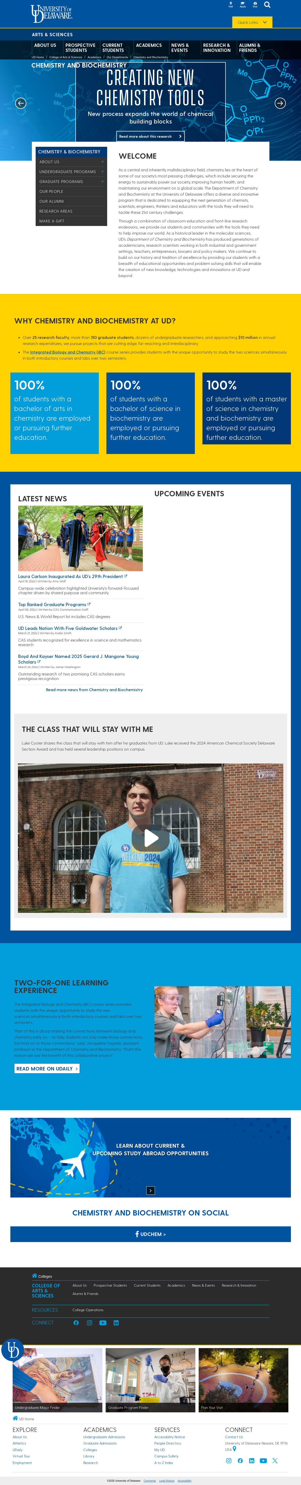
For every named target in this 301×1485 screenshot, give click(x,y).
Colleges (90, 1450)
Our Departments (117, 57)
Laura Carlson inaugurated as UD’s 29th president (70, 576)
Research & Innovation (217, 48)
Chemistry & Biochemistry (69, 151)
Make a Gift (51, 221)
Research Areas (56, 211)
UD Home (38, 57)
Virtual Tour (21, 1456)
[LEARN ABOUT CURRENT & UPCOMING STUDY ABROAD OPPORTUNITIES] (150, 1158)
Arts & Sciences (52, 34)
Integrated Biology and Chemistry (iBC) (67, 351)
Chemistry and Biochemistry (150, 57)
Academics (149, 45)
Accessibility (184, 1480)
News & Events (180, 48)
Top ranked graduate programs (52, 604)
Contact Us (234, 1437)
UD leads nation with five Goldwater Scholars (68, 628)
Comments (150, 1480)
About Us (45, 45)
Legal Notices (167, 1480)
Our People (51, 191)
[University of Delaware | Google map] (234, 1449)
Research (90, 1462)
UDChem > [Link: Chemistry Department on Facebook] (150, 1234)
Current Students (113, 48)
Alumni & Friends (249, 48)
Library (88, 1456)
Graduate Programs (61, 181)
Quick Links (248, 22)
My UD (159, 1450)
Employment (22, 1462)
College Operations (88, 1310)
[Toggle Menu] (103, 161)
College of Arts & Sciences (65, 57)
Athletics (19, 1443)
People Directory (167, 1443)
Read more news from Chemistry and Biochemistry (94, 689)
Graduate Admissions (100, 1443)
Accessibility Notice (169, 1437)
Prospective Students (80, 48)
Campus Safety (166, 1456)
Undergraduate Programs (67, 171)
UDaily (17, 1450)
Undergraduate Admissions (104, 1437)
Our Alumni (51, 201)
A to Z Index (163, 1462)
